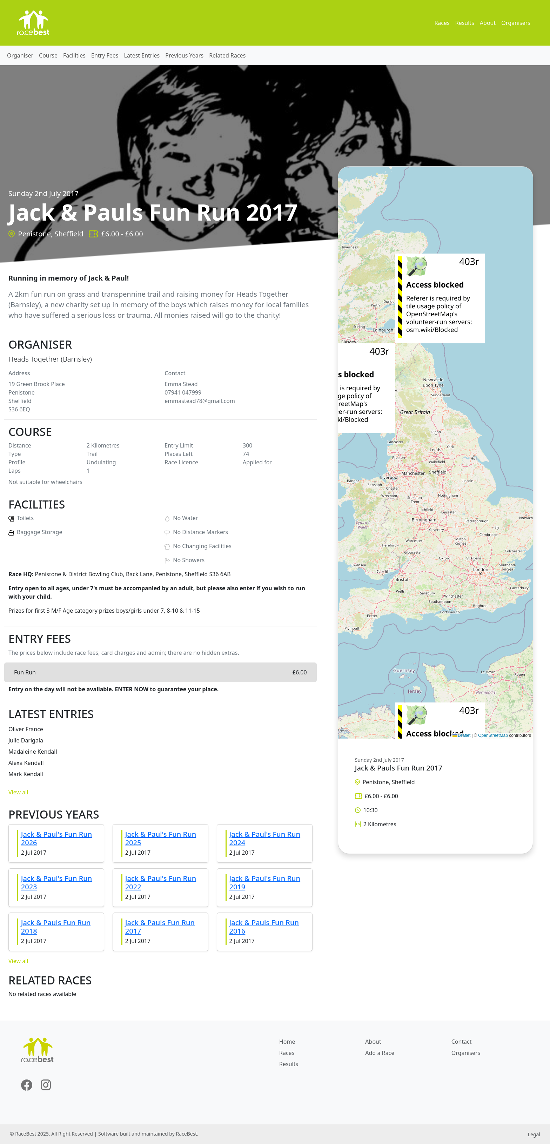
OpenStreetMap (493, 735)
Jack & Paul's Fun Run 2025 (160, 838)
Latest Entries (142, 55)
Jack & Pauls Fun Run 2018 (55, 927)
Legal (534, 1134)
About (488, 23)
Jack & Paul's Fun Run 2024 (265, 838)
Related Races (227, 55)
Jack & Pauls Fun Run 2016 (264, 927)
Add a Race (379, 1053)
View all (18, 792)
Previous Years (184, 55)
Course (48, 55)
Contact (461, 1041)
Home (287, 1041)
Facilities (74, 55)
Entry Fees (105, 55)
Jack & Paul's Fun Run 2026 (56, 838)
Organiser (20, 55)
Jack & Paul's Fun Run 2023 (56, 882)
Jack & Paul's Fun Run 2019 (265, 882)
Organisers (515, 23)
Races (441, 23)
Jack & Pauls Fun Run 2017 (160, 927)
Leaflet (461, 735)
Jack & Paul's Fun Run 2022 (160, 882)
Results (464, 23)
